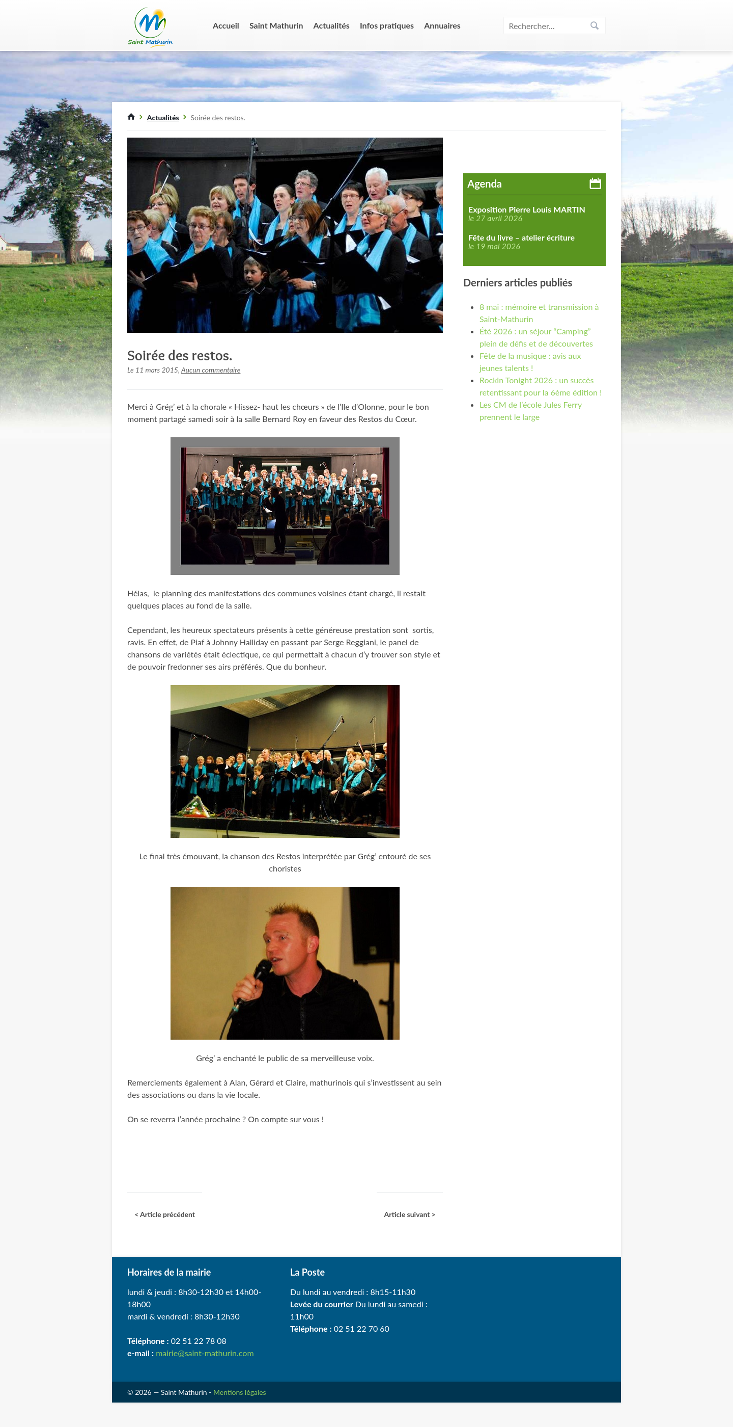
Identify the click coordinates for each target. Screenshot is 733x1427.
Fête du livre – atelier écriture (521, 237)
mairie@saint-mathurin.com (204, 1353)
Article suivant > (410, 1214)
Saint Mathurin (276, 25)
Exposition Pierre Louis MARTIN (526, 209)
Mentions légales (239, 1392)
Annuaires (442, 25)
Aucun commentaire (211, 369)
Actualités (332, 25)
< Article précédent (164, 1214)
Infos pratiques (387, 25)
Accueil (226, 25)
